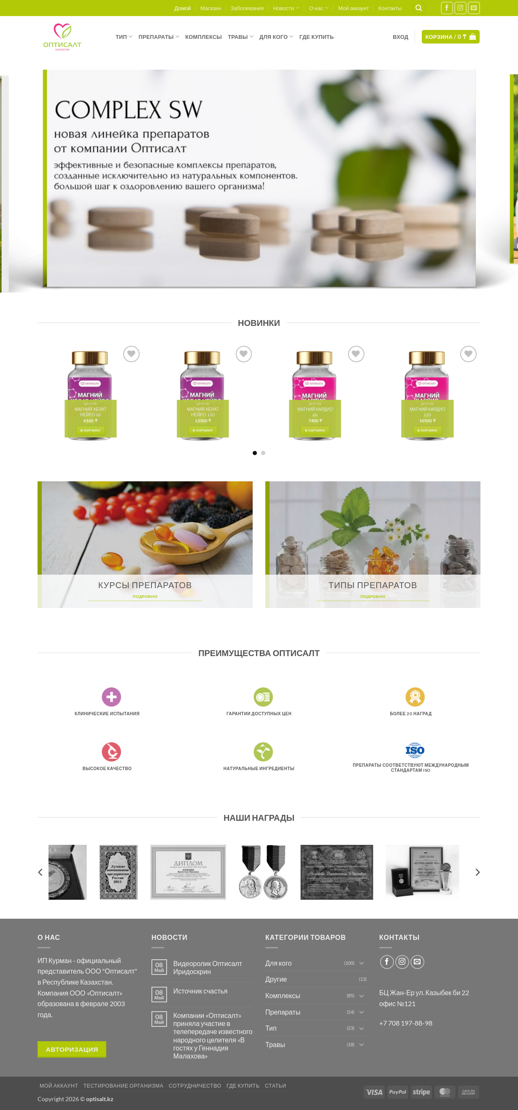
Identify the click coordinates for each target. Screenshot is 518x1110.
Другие (276, 979)
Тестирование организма (124, 1086)
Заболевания (247, 8)
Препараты (158, 37)
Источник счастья (200, 991)
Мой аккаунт (353, 8)
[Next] (477, 872)
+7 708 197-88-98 (405, 1023)
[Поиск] (418, 8)
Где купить (316, 36)
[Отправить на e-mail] (474, 8)
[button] (400, 36)
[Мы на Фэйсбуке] (447, 8)
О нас (319, 8)
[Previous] (41, 872)
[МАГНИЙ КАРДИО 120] (427, 396)
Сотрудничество (195, 1086)
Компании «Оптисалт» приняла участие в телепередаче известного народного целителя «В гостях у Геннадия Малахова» (213, 1035)
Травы (241, 37)
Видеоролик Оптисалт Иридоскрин (207, 967)
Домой (183, 8)
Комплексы (203, 36)
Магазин (210, 8)
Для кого (276, 37)
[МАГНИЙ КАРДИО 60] (315, 396)
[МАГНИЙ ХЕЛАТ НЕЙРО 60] (90, 396)
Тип (124, 37)
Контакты (390, 8)
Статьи (275, 1086)
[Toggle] (361, 963)
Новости (286, 8)
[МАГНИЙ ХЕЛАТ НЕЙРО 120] (203, 396)
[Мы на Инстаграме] (460, 8)
